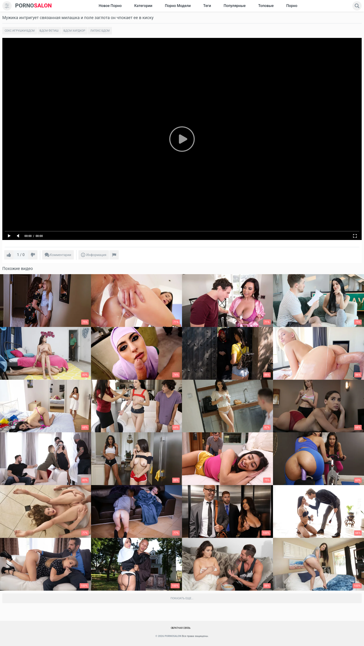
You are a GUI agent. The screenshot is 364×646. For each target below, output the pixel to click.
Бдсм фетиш (49, 30)
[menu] (7, 5)
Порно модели (178, 5)
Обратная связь (181, 628)
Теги (207, 5)
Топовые (265, 5)
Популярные (235, 5)
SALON (33, 5)
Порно (291, 5)
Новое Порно (110, 5)
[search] (357, 5)
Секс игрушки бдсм (20, 30)
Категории (143, 5)
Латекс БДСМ (100, 30)
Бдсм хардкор (74, 30)
